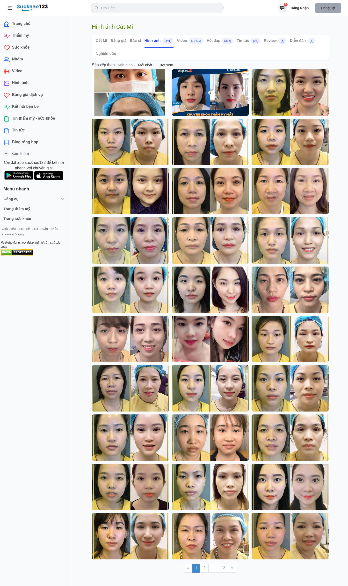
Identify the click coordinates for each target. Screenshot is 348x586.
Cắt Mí (101, 40)
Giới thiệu (11, 229)
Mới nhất (145, 65)
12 (223, 568)
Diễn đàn (302, 41)
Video (190, 41)
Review (275, 41)
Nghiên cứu (106, 53)
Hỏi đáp (220, 41)
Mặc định (125, 65)
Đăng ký (328, 8)
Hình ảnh (159, 41)
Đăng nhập (300, 8)
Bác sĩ (135, 40)
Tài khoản (43, 229)
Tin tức (248, 41)
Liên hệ (27, 229)
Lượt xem (165, 65)
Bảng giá (118, 40)
